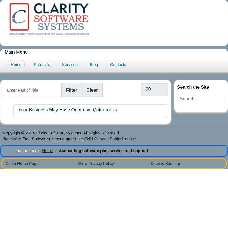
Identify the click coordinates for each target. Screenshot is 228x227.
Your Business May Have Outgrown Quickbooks (67, 109)
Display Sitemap (165, 163)
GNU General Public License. (110, 138)
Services (70, 64)
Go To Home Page (22, 163)
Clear (92, 90)
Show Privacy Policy (95, 163)
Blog (94, 64)
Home (16, 64)
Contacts (118, 64)
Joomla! (10, 138)
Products (42, 64)
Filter (71, 90)
